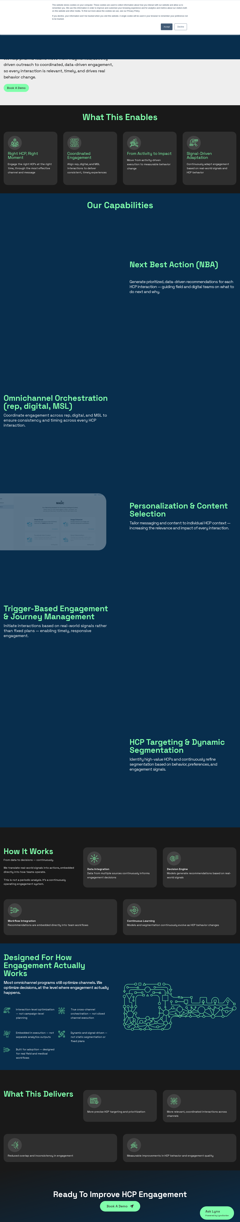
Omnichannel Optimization (80, 1157)
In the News (130, 1175)
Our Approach (132, 1157)
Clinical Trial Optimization (79, 1169)
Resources (189, 1151)
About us (128, 1151)
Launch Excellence (74, 1163)
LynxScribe (11, 1151)
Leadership (130, 1163)
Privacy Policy (191, 1163)
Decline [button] (180, 27)
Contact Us (190, 1157)
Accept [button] (167, 27)
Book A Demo (16, 88)
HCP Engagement (74, 1151)
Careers (127, 1181)
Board (126, 1169)
